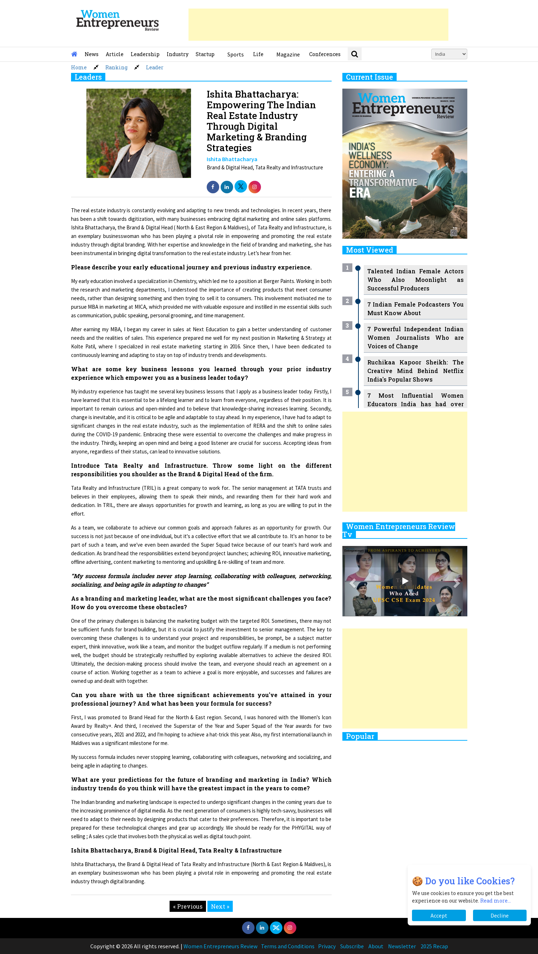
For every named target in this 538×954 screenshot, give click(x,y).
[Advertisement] (318, 25)
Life (258, 54)
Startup (205, 54)
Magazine (288, 54)
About (375, 946)
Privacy (327, 946)
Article (115, 54)
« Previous (187, 906)
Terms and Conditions (288, 946)
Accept (439, 915)
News (92, 54)
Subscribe (352, 946)
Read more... (495, 900)
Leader (155, 67)
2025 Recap (434, 946)
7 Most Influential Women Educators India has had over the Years (415, 404)
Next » (220, 906)
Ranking (116, 67)
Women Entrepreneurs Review (220, 946)
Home (79, 67)
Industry (177, 54)
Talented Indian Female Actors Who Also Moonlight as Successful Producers (415, 279)
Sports (235, 54)
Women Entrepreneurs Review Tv (398, 530)
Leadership (145, 54)
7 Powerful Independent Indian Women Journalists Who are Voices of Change (415, 337)
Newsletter (402, 946)
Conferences (325, 54)
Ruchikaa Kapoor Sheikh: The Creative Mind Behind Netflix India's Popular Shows (415, 370)
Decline (500, 915)
